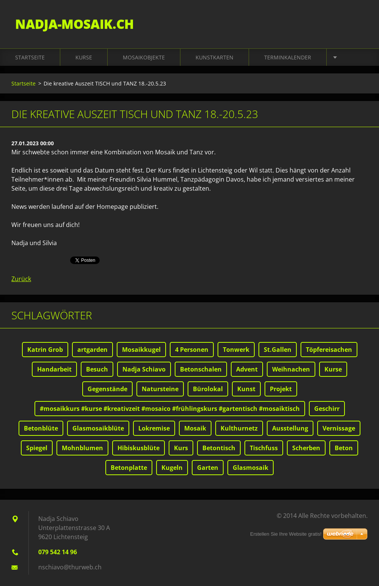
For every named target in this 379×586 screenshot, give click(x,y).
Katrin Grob (45, 349)
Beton (344, 448)
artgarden (92, 349)
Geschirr (327, 408)
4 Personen (191, 349)
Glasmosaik (250, 467)
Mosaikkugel (141, 349)
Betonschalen (201, 369)
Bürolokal (208, 389)
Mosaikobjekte (144, 57)
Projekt (281, 389)
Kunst (246, 389)
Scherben (306, 448)
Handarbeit (54, 369)
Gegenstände (107, 389)
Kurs (181, 448)
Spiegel (36, 448)
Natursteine (160, 389)
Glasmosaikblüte (98, 428)
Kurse (83, 57)
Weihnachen (291, 369)
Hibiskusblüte (138, 448)
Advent (247, 369)
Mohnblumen (82, 448)
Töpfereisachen (329, 349)
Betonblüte (41, 428)
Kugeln (172, 467)
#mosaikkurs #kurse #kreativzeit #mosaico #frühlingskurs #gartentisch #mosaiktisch (170, 408)
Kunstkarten (214, 57)
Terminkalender (287, 57)
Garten (207, 467)
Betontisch (218, 448)
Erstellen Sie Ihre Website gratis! (285, 534)
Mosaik (195, 428)
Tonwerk (236, 349)
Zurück (21, 279)
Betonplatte (129, 467)
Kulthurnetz (239, 428)
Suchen (359, 22)
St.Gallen (277, 349)
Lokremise (154, 428)
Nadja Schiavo (144, 369)
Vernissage (339, 428)
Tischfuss (264, 448)
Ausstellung (290, 428)
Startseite (30, 57)
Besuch (97, 369)
